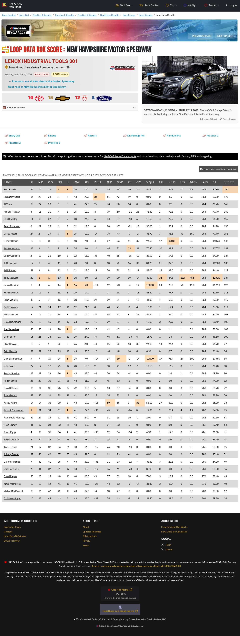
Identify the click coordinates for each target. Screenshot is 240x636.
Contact (8, 531)
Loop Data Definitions (15, 536)
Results (90, 135)
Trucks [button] (210, 5)
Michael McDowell (13, 491)
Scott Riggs (10, 432)
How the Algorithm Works (174, 527)
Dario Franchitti (12, 461)
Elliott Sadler (10, 219)
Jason (166, 544)
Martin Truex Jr (12, 211)
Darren (166, 549)
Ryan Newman (11, 292)
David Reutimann (13, 321)
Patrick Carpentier (14, 410)
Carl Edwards (11, 307)
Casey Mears (10, 233)
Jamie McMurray (12, 483)
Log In (231, 5)
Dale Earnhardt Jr (13, 358)
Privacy (86, 540)
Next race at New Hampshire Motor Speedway (37, 86)
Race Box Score (14, 107)
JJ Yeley (8, 204)
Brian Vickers (11, 299)
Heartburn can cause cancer (120, 611)
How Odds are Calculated (174, 531)
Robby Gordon (12, 373)
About (86, 527)
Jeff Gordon (10, 263)
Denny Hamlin (11, 241)
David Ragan (10, 476)
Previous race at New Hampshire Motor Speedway (43, 81)
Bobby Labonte (12, 255)
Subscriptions (89, 536)
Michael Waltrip (12, 196)
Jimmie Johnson (12, 248)
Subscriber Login (12, 527)
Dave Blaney (10, 424)
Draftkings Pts (133, 135)
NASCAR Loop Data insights (120, 156)
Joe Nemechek (11, 329)
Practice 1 (210, 135)
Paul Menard (10, 395)
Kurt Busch (10, 189)
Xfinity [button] (190, 5)
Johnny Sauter (11, 454)
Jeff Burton (10, 270)
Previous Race (201, 35)
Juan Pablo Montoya (14, 417)
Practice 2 (13, 142)
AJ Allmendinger (12, 498)
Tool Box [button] (123, 5)
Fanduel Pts (172, 135)
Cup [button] (170, 5)
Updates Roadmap (92, 531)
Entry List (12, 135)
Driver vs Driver (12, 540)
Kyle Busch (9, 366)
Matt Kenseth (11, 314)
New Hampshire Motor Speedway (31, 67)
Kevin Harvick (11, 285)
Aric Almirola (10, 351)
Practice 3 (52, 142)
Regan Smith (10, 380)
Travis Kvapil (10, 447)
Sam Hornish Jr (12, 469)
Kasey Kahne (11, 402)
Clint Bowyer (11, 344)
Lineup (50, 135)
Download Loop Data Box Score (218, 168)
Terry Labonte (11, 439)
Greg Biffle (10, 336)
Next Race (224, 35)
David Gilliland (11, 388)
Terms (86, 545)
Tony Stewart (11, 277)
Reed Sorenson (12, 226)
